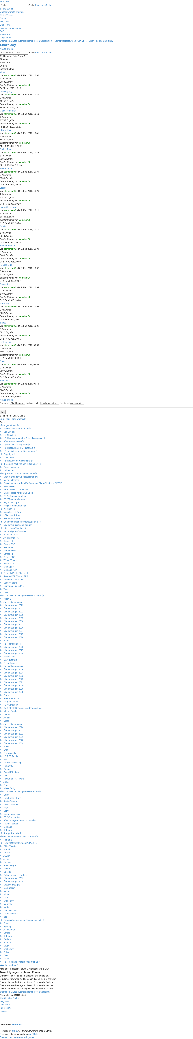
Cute (2, 361)
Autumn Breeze (7, 246)
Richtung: (72, 403)
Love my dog (6, 91)
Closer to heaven (8, 111)
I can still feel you (8, 207)
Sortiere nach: (42, 403)
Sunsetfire (5, 284)
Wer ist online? (9, 965)
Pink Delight (5, 342)
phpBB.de (33, 1034)
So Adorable (6, 168)
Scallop (3, 226)
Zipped (3, 188)
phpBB (15, 1031)
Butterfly (4, 380)
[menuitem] (12, 12)
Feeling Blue (6, 265)
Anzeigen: (12, 403)
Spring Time (5, 149)
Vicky (2, 72)
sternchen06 (10, 75)
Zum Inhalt (5, 1)
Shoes (3, 323)
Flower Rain (5, 130)
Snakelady (8, 45)
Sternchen (17, 1024)
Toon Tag (4, 303)
